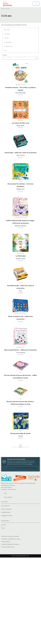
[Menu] (36, 3)
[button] (7, 30)
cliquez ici (30, 464)
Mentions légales (5, 541)
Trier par (4, 55)
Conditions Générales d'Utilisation (10, 544)
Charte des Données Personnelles (10, 536)
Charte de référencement (7, 547)
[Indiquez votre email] (18, 468)
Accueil (2, 8)
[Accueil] (7, 3)
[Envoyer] (37, 468)
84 (20, 445)
